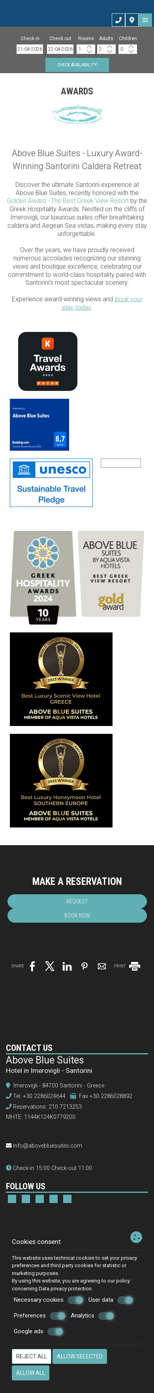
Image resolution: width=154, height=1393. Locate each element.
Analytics (92, 1316)
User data (110, 1300)
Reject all (31, 1356)
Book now (77, 915)
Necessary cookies (48, 1300)
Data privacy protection (65, 1289)
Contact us (29, 1048)
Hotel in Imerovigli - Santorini (49, 1070)
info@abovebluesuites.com (47, 1145)
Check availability (77, 65)
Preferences (40, 1316)
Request (77, 901)
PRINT (128, 966)
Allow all (30, 1373)
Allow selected (80, 1356)
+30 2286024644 (44, 1096)
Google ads (38, 1332)
